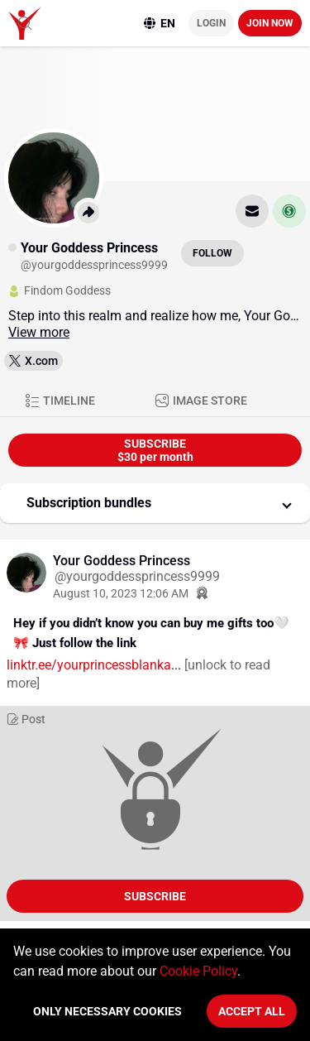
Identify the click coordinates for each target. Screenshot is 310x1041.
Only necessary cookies (107, 1011)
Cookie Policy (198, 971)
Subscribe (155, 896)
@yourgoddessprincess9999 (137, 576)
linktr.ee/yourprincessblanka (89, 665)
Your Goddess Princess (121, 560)
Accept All (251, 1011)
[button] (155, 503)
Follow (212, 253)
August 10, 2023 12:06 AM (120, 593)
